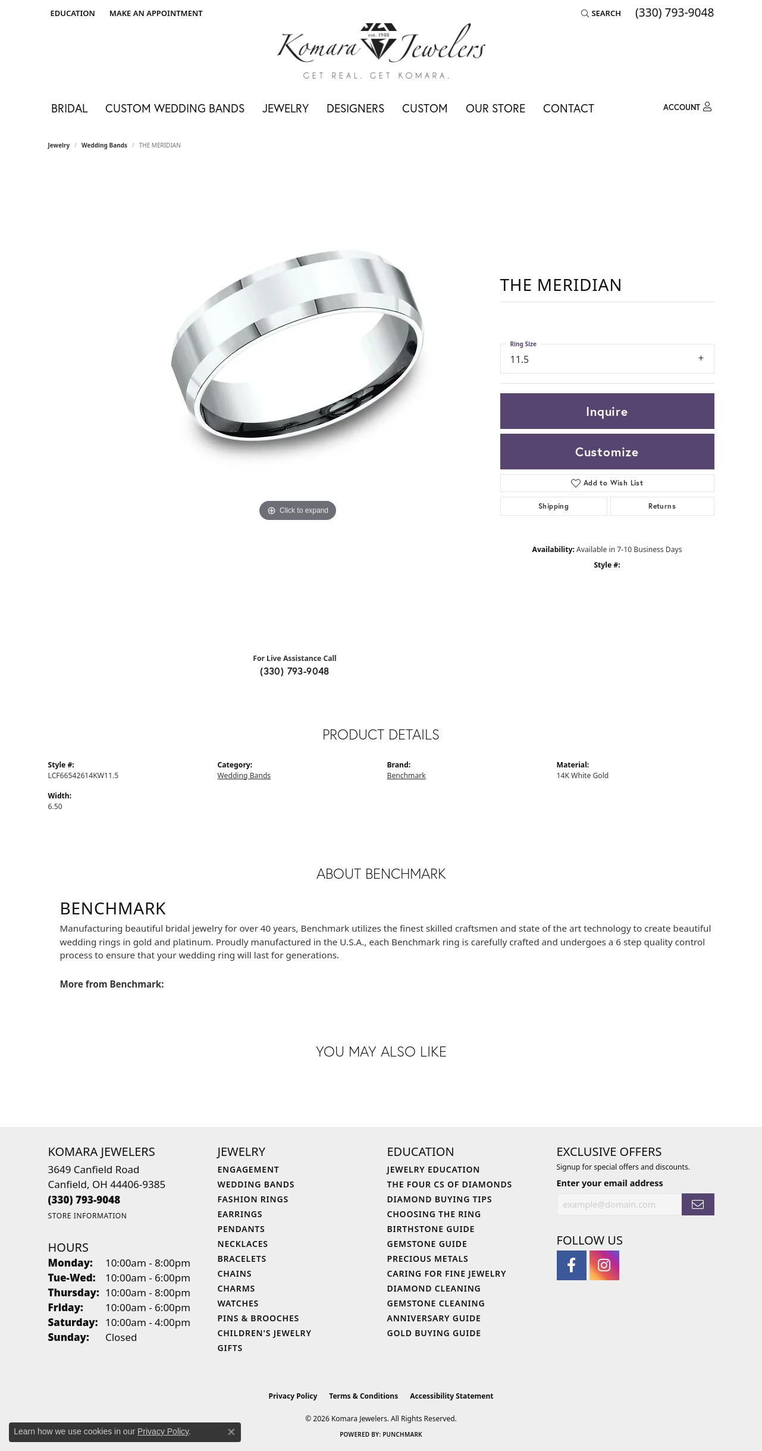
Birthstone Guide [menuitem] (431, 1228)
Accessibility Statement (451, 1396)
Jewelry (285, 108)
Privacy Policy (293, 1396)
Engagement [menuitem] (249, 1169)
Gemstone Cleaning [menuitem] (436, 1303)
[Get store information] (87, 1216)
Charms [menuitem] (236, 1288)
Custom (425, 108)
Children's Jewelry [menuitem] (265, 1333)
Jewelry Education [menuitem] (434, 1169)
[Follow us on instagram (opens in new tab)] (604, 1265)
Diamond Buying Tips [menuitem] (440, 1199)
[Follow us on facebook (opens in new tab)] (572, 1265)
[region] (298, 406)
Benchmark (406, 775)
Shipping (553, 506)
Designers (355, 108)
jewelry (59, 145)
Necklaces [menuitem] (243, 1243)
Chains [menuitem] (235, 1273)
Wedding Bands (104, 145)
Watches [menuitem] (238, 1303)
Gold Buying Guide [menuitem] (434, 1333)
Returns (662, 506)
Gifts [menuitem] (230, 1347)
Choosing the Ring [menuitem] (434, 1214)
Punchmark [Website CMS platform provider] (402, 1434)
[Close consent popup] (231, 1432)
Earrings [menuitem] (240, 1214)
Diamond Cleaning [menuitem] (434, 1288)
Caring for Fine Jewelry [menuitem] (447, 1273)
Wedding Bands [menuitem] (256, 1184)
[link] (155, 13)
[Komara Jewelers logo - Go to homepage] (381, 51)
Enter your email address (610, 1183)
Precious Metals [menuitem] (428, 1258)
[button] (71, 13)
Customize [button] (607, 451)
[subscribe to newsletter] (698, 1204)
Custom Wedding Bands (174, 108)
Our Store (495, 108)
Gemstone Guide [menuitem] (427, 1243)
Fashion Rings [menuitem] (253, 1199)
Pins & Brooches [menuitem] (259, 1318)
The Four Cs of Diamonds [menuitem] (449, 1184)
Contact (568, 108)
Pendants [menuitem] (241, 1228)
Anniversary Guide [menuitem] (434, 1318)
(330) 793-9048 (295, 671)
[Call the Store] (84, 1199)
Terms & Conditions (363, 1396)
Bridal (69, 108)
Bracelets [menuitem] (242, 1258)
